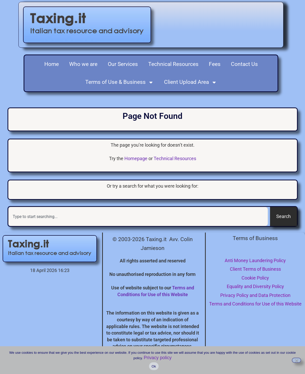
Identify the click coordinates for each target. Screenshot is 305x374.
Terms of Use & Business (119, 82)
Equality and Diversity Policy (255, 286)
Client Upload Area (190, 82)
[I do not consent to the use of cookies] (296, 360)
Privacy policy (158, 357)
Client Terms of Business (255, 269)
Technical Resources (173, 64)
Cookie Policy (255, 278)
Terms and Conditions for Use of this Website (255, 304)
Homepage (135, 158)
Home (51, 64)
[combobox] (138, 216)
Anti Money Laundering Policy (255, 260)
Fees (215, 64)
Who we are (83, 64)
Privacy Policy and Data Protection (255, 295)
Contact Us (244, 64)
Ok (154, 366)
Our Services (123, 64)
